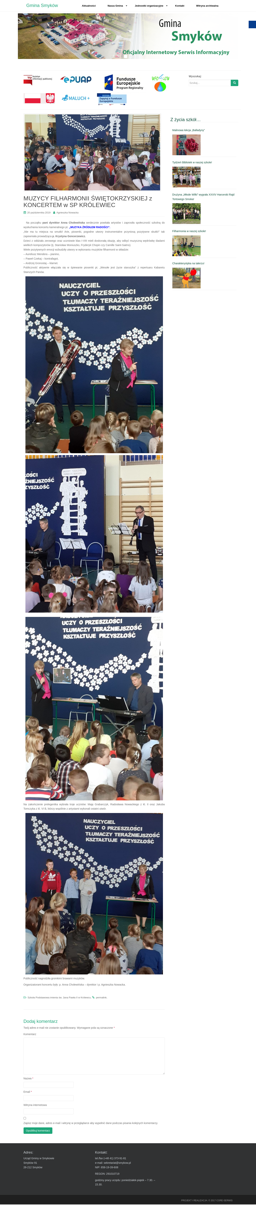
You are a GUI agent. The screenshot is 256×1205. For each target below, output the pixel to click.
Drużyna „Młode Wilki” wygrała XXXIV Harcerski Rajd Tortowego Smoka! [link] (203, 197)
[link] (39, 80)
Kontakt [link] (179, 5)
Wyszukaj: (195, 77)
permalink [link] (101, 998)
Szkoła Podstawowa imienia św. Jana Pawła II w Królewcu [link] (59, 998)
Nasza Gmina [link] (117, 5)
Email (28, 1092)
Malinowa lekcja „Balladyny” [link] (188, 130)
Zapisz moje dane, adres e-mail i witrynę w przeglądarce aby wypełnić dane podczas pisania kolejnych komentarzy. (91, 1123)
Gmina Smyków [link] (42, 5)
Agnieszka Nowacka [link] (68, 213)
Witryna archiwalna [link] (207, 5)
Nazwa (28, 1079)
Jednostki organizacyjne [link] (151, 5)
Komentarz (30, 1034)
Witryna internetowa (35, 1105)
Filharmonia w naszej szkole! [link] (189, 231)
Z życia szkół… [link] (185, 120)
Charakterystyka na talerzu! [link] (188, 264)
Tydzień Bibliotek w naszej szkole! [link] (192, 163)
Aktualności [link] (89, 5)
